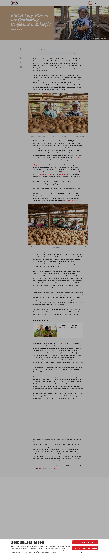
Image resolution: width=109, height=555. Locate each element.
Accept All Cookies (85, 542)
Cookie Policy (85, 552)
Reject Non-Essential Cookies (85, 548)
